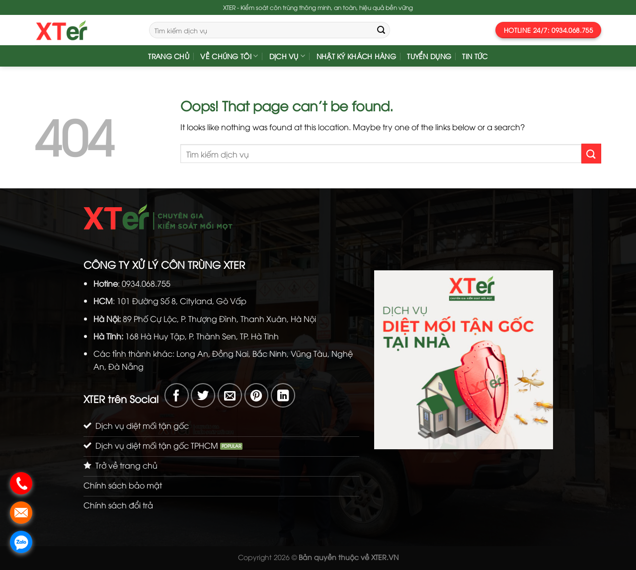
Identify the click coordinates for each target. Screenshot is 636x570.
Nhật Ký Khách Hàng (356, 56)
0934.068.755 (146, 283)
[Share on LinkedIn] (283, 395)
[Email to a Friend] (230, 395)
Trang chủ (168, 56)
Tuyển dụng (429, 56)
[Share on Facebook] (176, 395)
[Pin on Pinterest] (256, 395)
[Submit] (381, 30)
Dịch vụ (287, 56)
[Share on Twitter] (203, 395)
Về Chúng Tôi (229, 56)
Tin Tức (474, 56)
